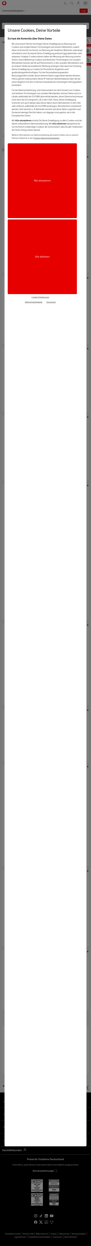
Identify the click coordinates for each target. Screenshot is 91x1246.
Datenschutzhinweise (33, 302)
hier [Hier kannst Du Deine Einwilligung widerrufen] (65, 53)
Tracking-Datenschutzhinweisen (46, 138)
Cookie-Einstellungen (40, 297)
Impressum (51, 302)
